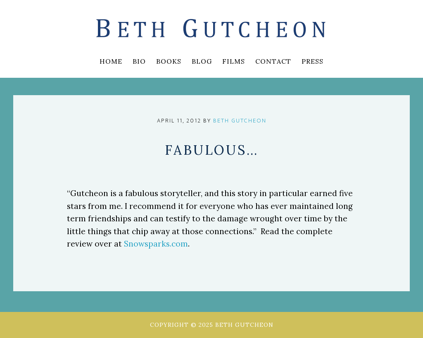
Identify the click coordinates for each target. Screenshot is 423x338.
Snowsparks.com (156, 244)
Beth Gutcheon (211, 29)
